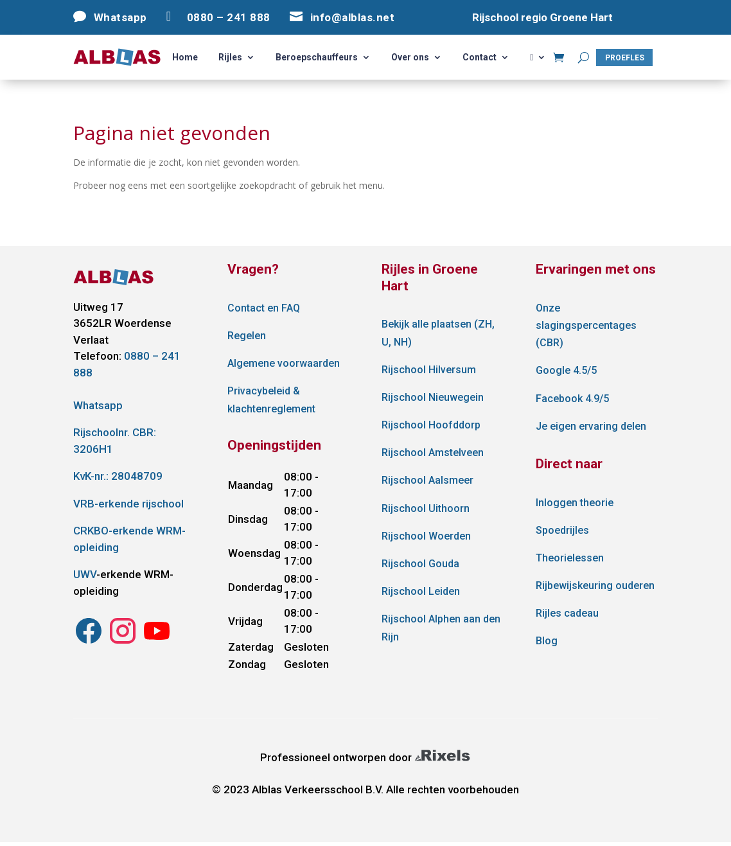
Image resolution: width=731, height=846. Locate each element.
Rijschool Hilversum (429, 370)
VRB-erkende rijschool (128, 503)
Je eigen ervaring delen (591, 426)
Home (185, 57)
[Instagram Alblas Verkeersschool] (88, 642)
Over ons (410, 57)
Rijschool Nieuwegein (433, 397)
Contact (479, 57)
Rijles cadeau (567, 613)
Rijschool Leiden (421, 591)
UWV (84, 574)
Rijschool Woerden (426, 536)
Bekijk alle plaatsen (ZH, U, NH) (438, 333)
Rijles (230, 57)
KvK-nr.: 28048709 (118, 476)
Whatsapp (98, 405)
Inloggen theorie (574, 503)
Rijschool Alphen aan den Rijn (441, 627)
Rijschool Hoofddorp (431, 425)
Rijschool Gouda (420, 564)
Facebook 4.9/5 (572, 398)
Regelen (246, 336)
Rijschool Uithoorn (426, 508)
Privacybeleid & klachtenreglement (271, 399)
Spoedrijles (562, 530)
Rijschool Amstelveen (433, 452)
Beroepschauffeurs (317, 57)
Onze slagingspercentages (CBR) (586, 325)
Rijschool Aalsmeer (427, 480)
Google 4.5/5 (566, 370)
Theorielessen (570, 558)
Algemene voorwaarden (283, 363)
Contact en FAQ (263, 308)
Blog (547, 641)
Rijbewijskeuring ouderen (595, 585)
